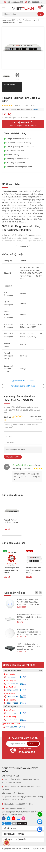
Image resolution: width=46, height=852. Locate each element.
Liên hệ (24, 109)
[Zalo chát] (39, 829)
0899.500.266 (12, 684)
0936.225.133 (12, 713)
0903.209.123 (36, 787)
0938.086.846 (12, 677)
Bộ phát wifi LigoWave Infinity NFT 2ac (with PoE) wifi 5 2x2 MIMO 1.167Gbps (29, 617)
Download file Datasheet (23, 381)
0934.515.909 (11, 727)
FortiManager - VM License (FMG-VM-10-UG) (33, 570)
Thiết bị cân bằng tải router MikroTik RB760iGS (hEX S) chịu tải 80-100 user (28, 646)
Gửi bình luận (12, 457)
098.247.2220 (12, 703)
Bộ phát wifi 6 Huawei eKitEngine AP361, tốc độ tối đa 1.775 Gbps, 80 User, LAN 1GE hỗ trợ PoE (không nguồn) (29, 634)
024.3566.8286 (13, 787)
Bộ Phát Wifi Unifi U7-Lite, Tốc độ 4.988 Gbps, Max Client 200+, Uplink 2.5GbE (28, 602)
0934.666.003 (12, 690)
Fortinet (35, 109)
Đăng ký (33, 744)
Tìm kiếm (40, 14)
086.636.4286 (12, 696)
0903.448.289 (12, 720)
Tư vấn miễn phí (23, 751)
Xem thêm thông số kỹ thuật (23, 386)
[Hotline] (39, 814)
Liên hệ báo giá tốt (23, 124)
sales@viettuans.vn (17, 808)
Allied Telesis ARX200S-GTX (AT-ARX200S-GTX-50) (11, 570)
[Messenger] (39, 821)
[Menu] (3, 8)
